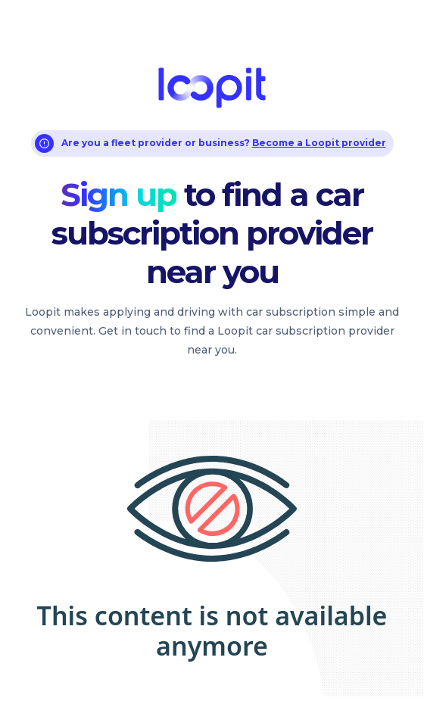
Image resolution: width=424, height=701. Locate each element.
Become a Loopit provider (319, 142)
